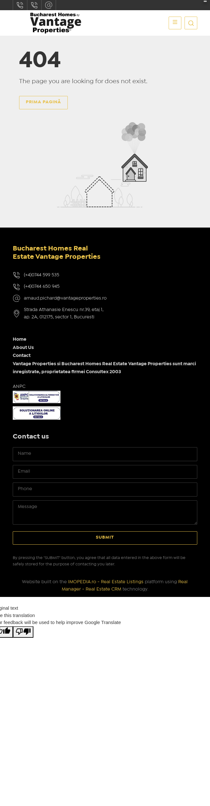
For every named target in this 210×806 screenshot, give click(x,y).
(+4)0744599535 (20, 5)
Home (19, 339)
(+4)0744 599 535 (41, 275)
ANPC (19, 386)
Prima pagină (43, 102)
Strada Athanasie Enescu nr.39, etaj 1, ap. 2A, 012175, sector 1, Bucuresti (63, 313)
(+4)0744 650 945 (42, 286)
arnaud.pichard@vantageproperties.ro (48, 5)
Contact (22, 356)
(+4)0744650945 (34, 5)
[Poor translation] (23, 632)
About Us (23, 348)
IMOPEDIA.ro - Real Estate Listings (106, 582)
